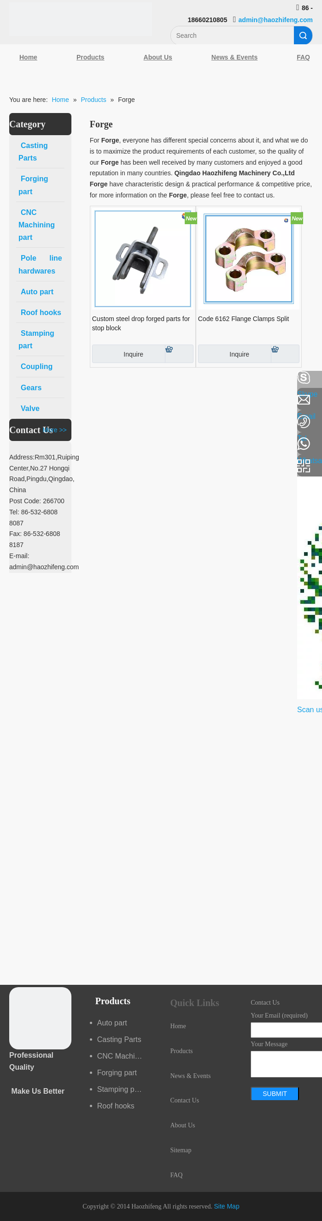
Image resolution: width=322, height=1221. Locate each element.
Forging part (117, 1073)
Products (90, 57)
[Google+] (11, 427)
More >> (55, 430)
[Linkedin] (11, 402)
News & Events (234, 57)
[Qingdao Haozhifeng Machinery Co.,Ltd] (80, 19)
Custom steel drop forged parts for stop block (141, 323)
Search (303, 35)
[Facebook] (11, 378)
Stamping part (120, 1089)
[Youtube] (11, 451)
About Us (158, 57)
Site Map (226, 1206)
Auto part (112, 1023)
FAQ (176, 1175)
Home (28, 57)
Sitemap (181, 1150)
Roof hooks (116, 1106)
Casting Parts (119, 1039)
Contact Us (184, 1100)
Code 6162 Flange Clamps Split (243, 318)
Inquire (117, 354)
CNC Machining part (124, 1056)
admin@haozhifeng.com (276, 20)
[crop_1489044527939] (40, 1018)
